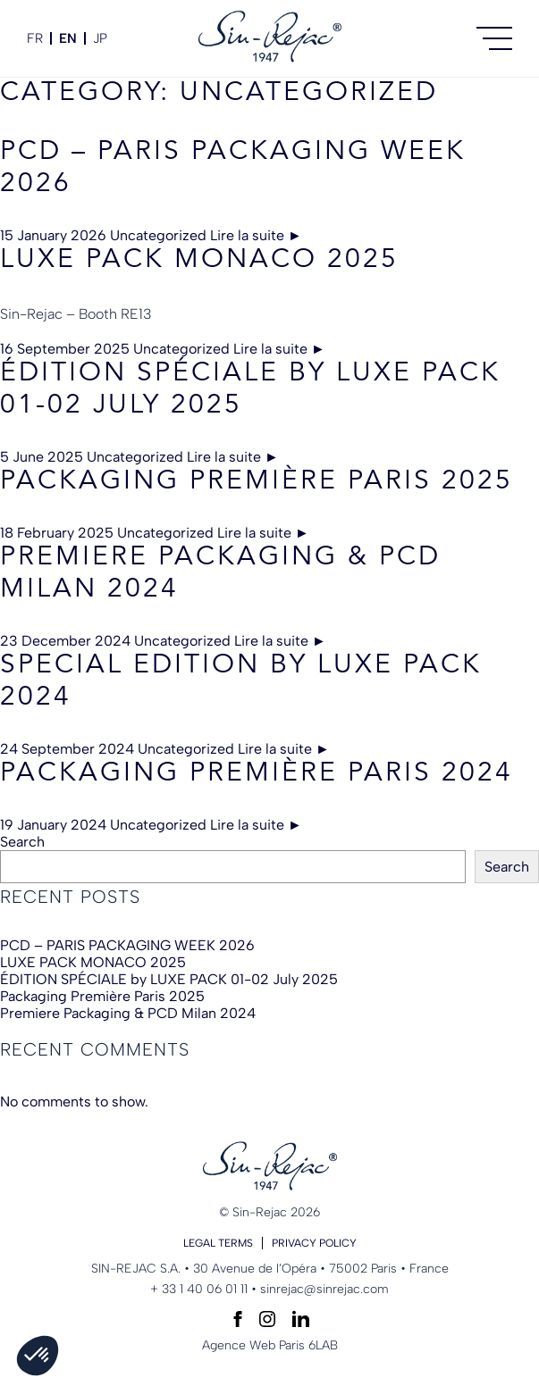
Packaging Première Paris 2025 (256, 481)
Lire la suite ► (256, 235)
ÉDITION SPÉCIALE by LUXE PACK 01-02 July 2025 (169, 979)
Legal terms (218, 1243)
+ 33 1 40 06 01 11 (199, 1289)
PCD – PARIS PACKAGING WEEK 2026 (127, 945)
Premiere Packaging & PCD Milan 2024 (128, 1013)
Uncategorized (158, 235)
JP (100, 38)
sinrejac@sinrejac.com (324, 1289)
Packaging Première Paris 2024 (256, 773)
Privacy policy (314, 1243)
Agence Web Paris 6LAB (270, 1345)
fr (35, 38)
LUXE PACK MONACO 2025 (199, 259)
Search (22, 841)
